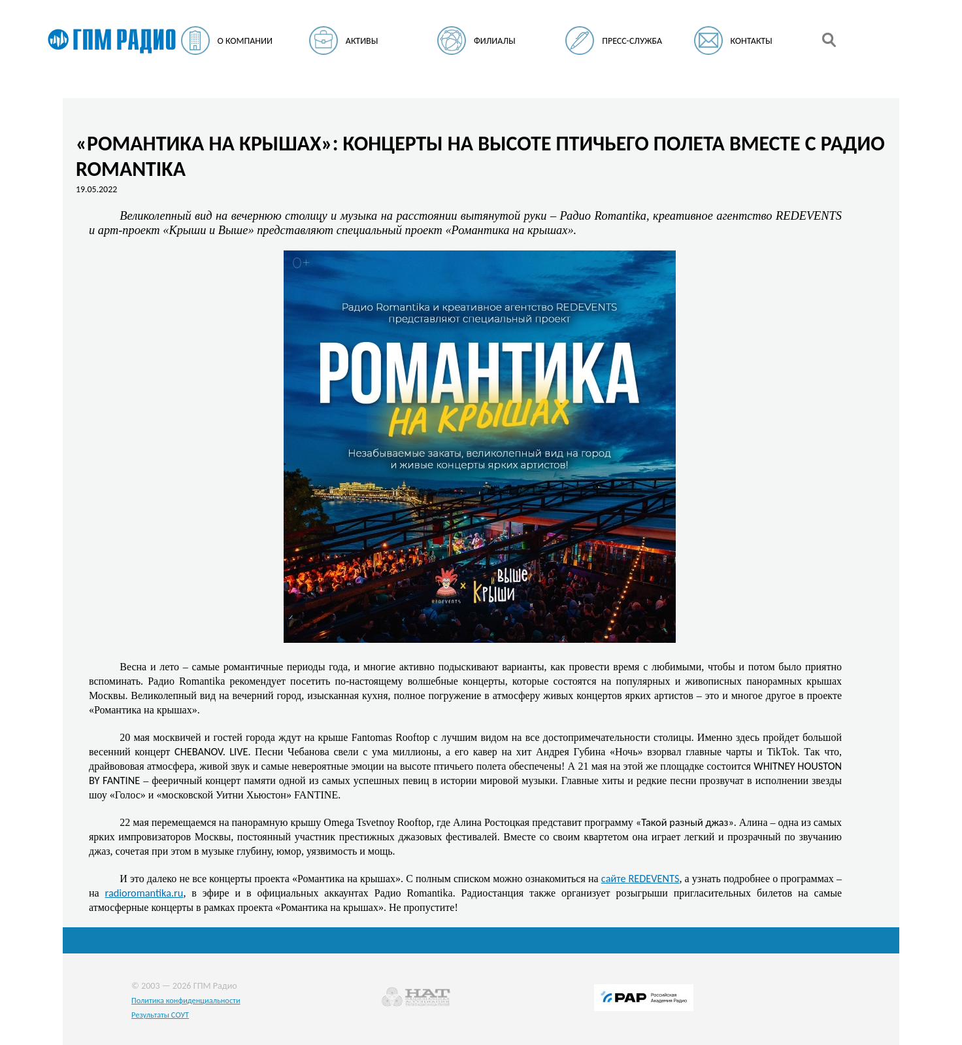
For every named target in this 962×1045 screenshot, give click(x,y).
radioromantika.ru (144, 892)
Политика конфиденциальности (186, 1000)
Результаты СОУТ (160, 1014)
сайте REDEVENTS (640, 878)
